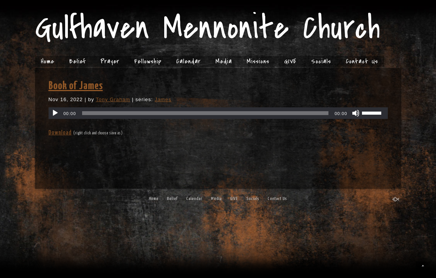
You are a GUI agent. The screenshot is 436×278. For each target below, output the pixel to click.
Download (60, 133)
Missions (258, 61)
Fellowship (148, 61)
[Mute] (356, 113)
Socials (321, 61)
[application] (218, 113)
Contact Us (362, 61)
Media (223, 61)
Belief (77, 61)
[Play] (55, 113)
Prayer (110, 61)
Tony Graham (113, 99)
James (163, 99)
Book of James (76, 86)
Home (47, 61)
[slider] (205, 113)
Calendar (188, 61)
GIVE (290, 61)
